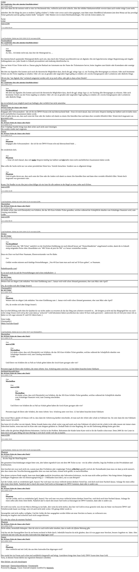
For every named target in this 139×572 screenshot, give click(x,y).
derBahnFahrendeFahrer (10, 371)
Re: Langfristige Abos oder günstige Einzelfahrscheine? (19, 4)
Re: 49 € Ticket (6, 236)
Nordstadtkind (6, 41)
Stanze (3, 81)
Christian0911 (6, 288)
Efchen (3, 121)
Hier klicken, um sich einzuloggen (14, 562)
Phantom (4, 106)
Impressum (5, 566)
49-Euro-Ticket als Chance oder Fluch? (14, 107)
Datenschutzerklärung (19, 566)
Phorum (13, 568)
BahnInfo (50, 568)
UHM (3, 2)
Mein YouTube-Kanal (10, 323)
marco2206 (5, 24)
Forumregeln (33, 566)
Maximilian (5, 204)
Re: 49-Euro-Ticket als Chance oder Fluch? (15, 123)
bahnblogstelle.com (9, 268)
